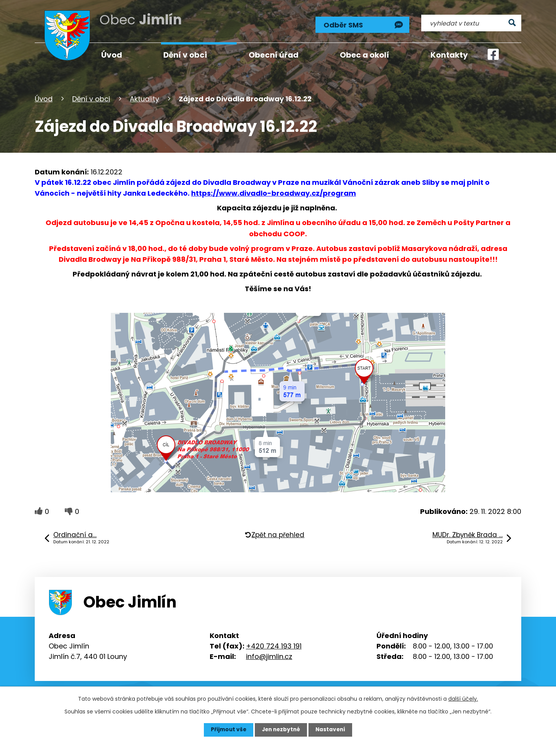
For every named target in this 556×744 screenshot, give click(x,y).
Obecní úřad (273, 54)
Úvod (44, 98)
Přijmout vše (226, 730)
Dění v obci (91, 98)
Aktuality (144, 98)
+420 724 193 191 (274, 645)
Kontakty (449, 54)
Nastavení (332, 730)
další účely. (463, 699)
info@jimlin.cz (269, 655)
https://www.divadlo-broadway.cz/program (273, 193)
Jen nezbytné (281, 730)
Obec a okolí (364, 54)
